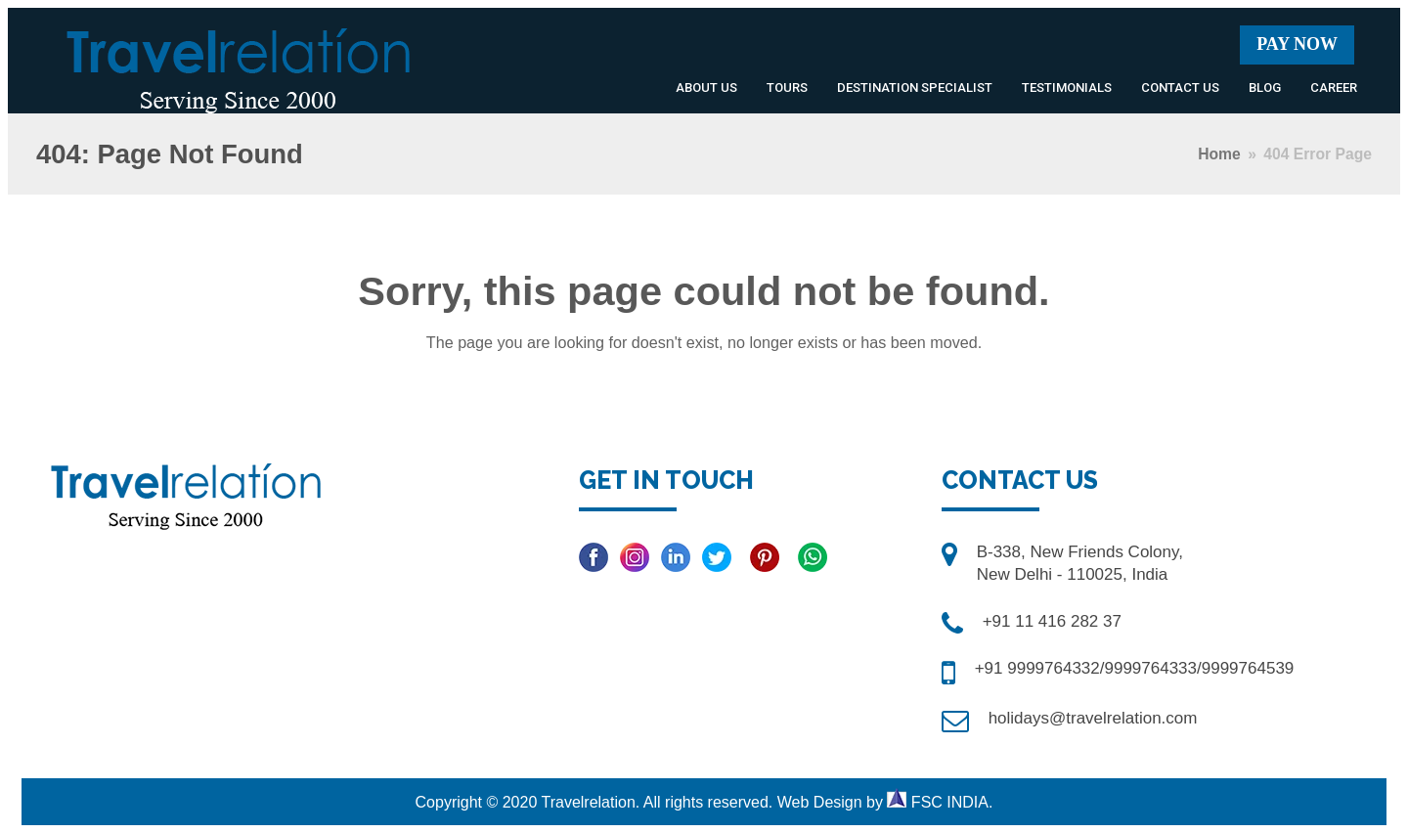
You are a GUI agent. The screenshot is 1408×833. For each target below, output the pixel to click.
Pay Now (1297, 44)
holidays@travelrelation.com (1093, 718)
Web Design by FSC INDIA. (885, 802)
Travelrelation (588, 802)
